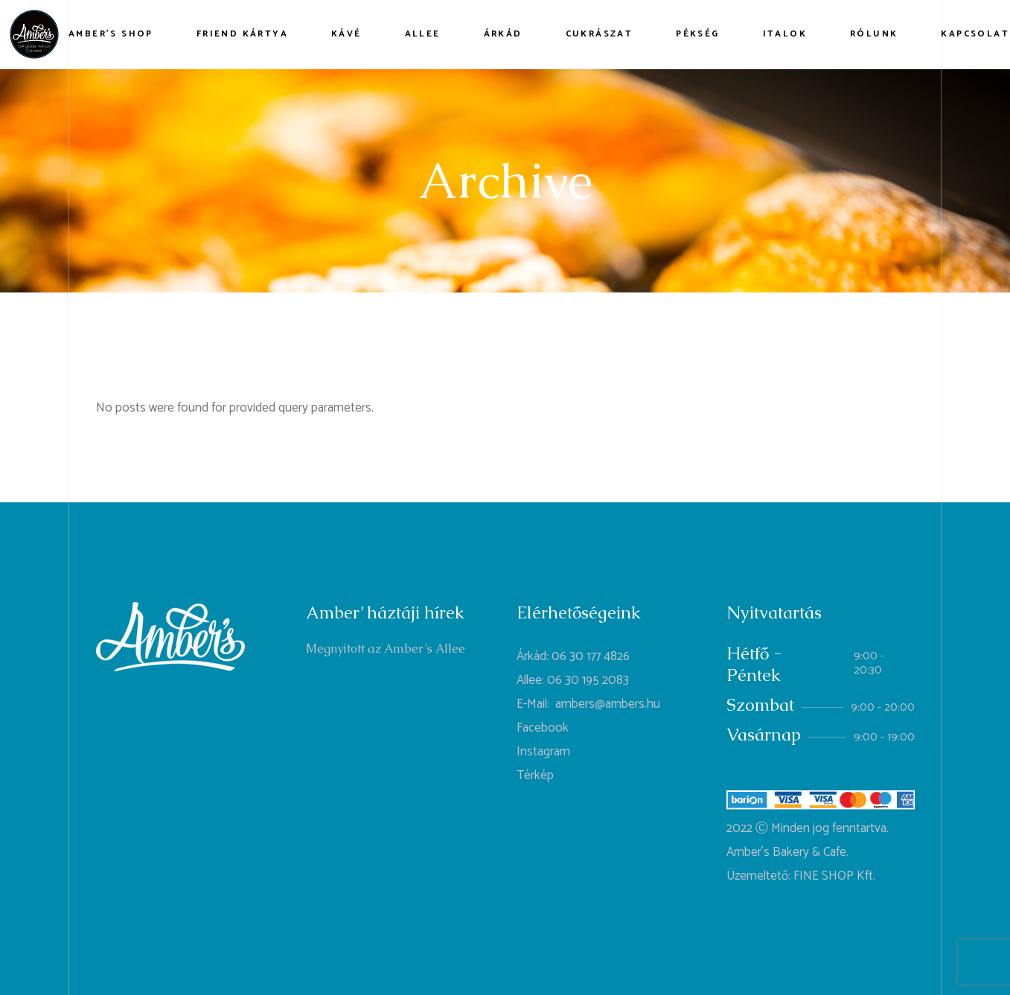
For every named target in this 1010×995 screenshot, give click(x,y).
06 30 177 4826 (591, 656)
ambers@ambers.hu (607, 704)
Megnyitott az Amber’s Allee (385, 648)
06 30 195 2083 (588, 680)
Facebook (543, 727)
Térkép (535, 775)
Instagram (543, 751)
